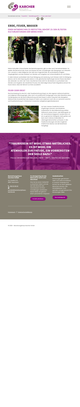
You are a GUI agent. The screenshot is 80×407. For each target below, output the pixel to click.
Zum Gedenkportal (60, 197)
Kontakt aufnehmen (38, 199)
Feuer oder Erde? (46, 16)
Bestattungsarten (34, 16)
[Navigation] (69, 6)
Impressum (11, 212)
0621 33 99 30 (14, 186)
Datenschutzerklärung (25, 212)
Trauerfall (24, 16)
